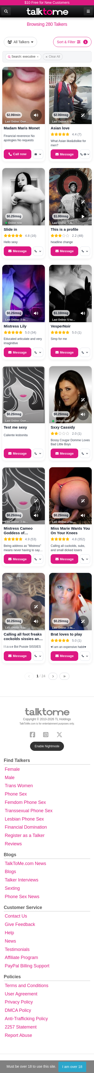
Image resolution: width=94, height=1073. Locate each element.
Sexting (12, 888)
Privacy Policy (19, 1002)
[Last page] (64, 676)
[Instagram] (46, 734)
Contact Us (16, 916)
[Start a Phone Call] (17, 154)
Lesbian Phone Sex (24, 819)
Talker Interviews (21, 879)
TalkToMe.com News (25, 863)
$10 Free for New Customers (47, 3)
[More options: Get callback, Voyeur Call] (85, 154)
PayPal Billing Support (27, 965)
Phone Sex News (22, 896)
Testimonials (17, 949)
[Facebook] (33, 734)
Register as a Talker (25, 835)
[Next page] (52, 676)
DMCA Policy (18, 1010)
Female (12, 769)
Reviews (13, 843)
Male (10, 777)
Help (9, 932)
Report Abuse (18, 1035)
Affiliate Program (21, 957)
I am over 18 (72, 1067)
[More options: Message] (38, 154)
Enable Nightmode (47, 746)
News (10, 941)
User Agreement (21, 993)
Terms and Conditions (26, 985)
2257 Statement (21, 1027)
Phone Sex (16, 794)
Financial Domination (26, 827)
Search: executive (23, 56)
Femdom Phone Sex (25, 802)
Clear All (53, 56)
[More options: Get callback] (38, 251)
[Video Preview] (83, 216)
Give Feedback (20, 924)
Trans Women (19, 785)
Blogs (10, 871)
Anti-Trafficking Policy (26, 1018)
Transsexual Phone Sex (28, 810)
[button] (9, 74)
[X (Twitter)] (60, 734)
